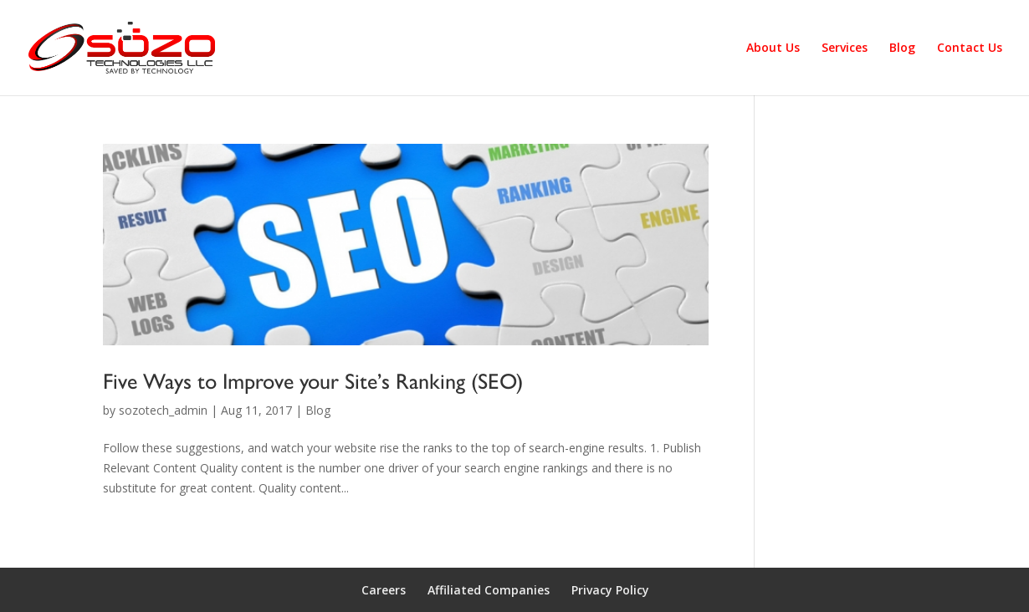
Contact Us (969, 48)
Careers (383, 590)
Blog (902, 48)
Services (845, 48)
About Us (773, 48)
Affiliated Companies (488, 590)
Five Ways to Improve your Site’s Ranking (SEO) (313, 381)
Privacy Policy (610, 590)
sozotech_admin (163, 410)
